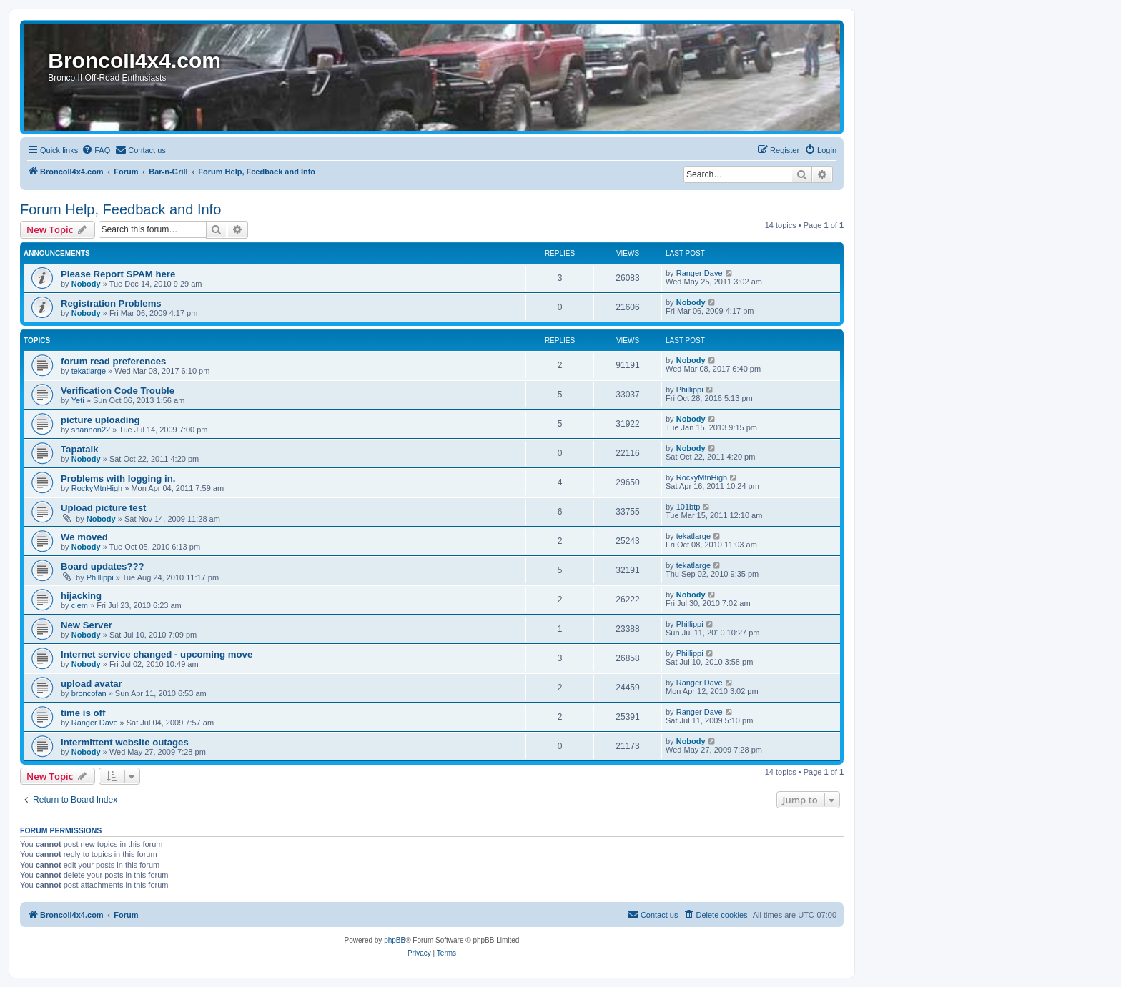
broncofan (89, 693)
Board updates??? (102, 566)
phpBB (394, 940)
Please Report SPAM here (118, 274)
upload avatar (91, 683)
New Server (86, 625)
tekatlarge (88, 371)
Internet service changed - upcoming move (156, 654)
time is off (83, 713)
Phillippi (689, 389)
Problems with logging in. (118, 478)
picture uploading (100, 420)
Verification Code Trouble (117, 390)
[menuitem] (96, 150)
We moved (84, 537)
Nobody (86, 283)
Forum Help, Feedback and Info (120, 209)
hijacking (81, 595)
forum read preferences (113, 361)
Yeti (77, 400)
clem (79, 605)
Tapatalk (80, 449)
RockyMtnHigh (97, 488)
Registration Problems (111, 303)
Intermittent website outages (125, 742)
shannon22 (90, 429)
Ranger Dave (699, 273)
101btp (688, 506)
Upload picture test (103, 507)
